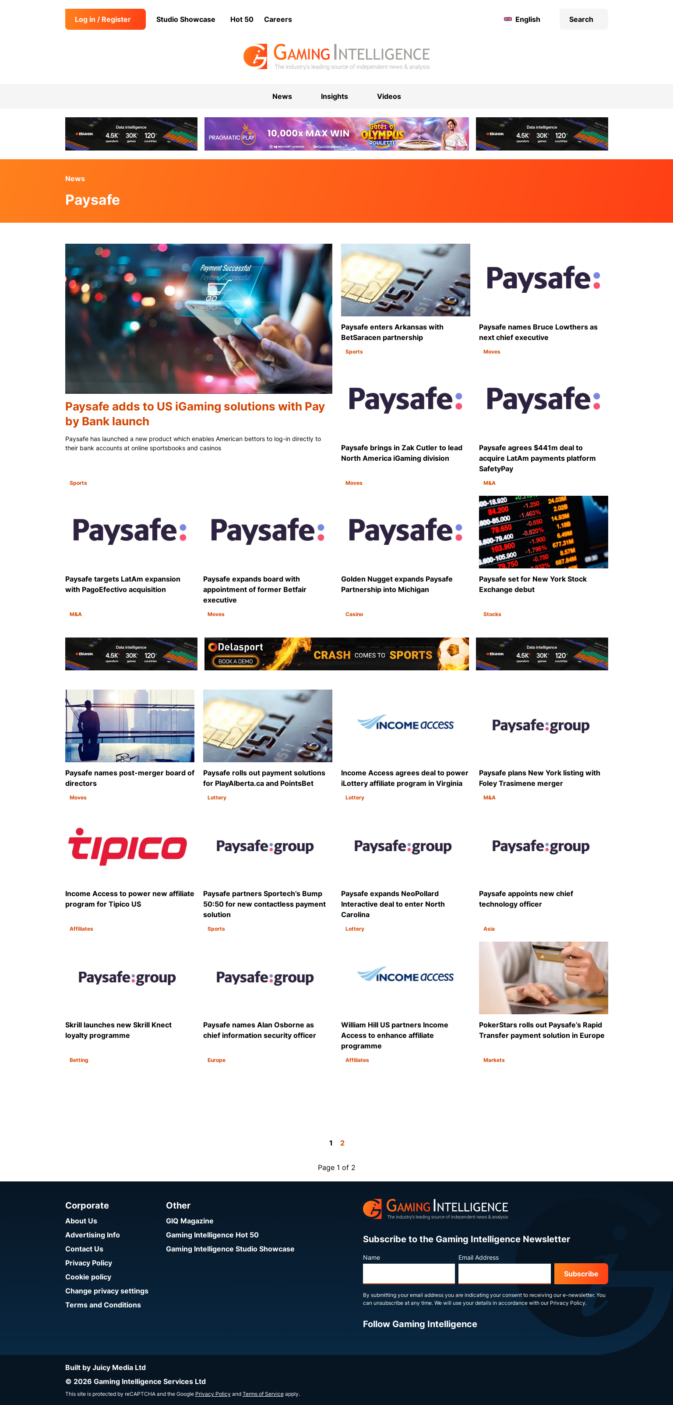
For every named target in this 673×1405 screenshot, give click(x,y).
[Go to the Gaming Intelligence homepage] (336, 57)
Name (371, 1257)
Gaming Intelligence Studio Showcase (230, 1248)
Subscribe (581, 1273)
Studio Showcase (185, 19)
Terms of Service (263, 1394)
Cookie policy (88, 1276)
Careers (278, 19)
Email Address (478, 1257)
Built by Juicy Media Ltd (105, 1367)
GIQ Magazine (190, 1220)
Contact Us (84, 1248)
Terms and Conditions (103, 1304)
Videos (389, 96)
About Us (81, 1220)
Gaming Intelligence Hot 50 (212, 1234)
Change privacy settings (106, 1290)
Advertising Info (92, 1234)
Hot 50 (242, 19)
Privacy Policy (88, 1262)
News (75, 178)
